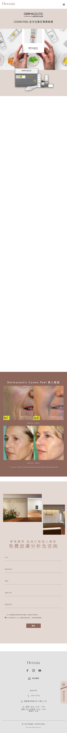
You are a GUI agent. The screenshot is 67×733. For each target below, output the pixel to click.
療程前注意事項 (33, 615)
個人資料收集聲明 (28, 724)
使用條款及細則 (40, 724)
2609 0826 (35, 695)
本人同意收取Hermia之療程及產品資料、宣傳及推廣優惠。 (24, 617)
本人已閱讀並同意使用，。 (22, 615)
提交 (33, 625)
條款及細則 (23, 615)
